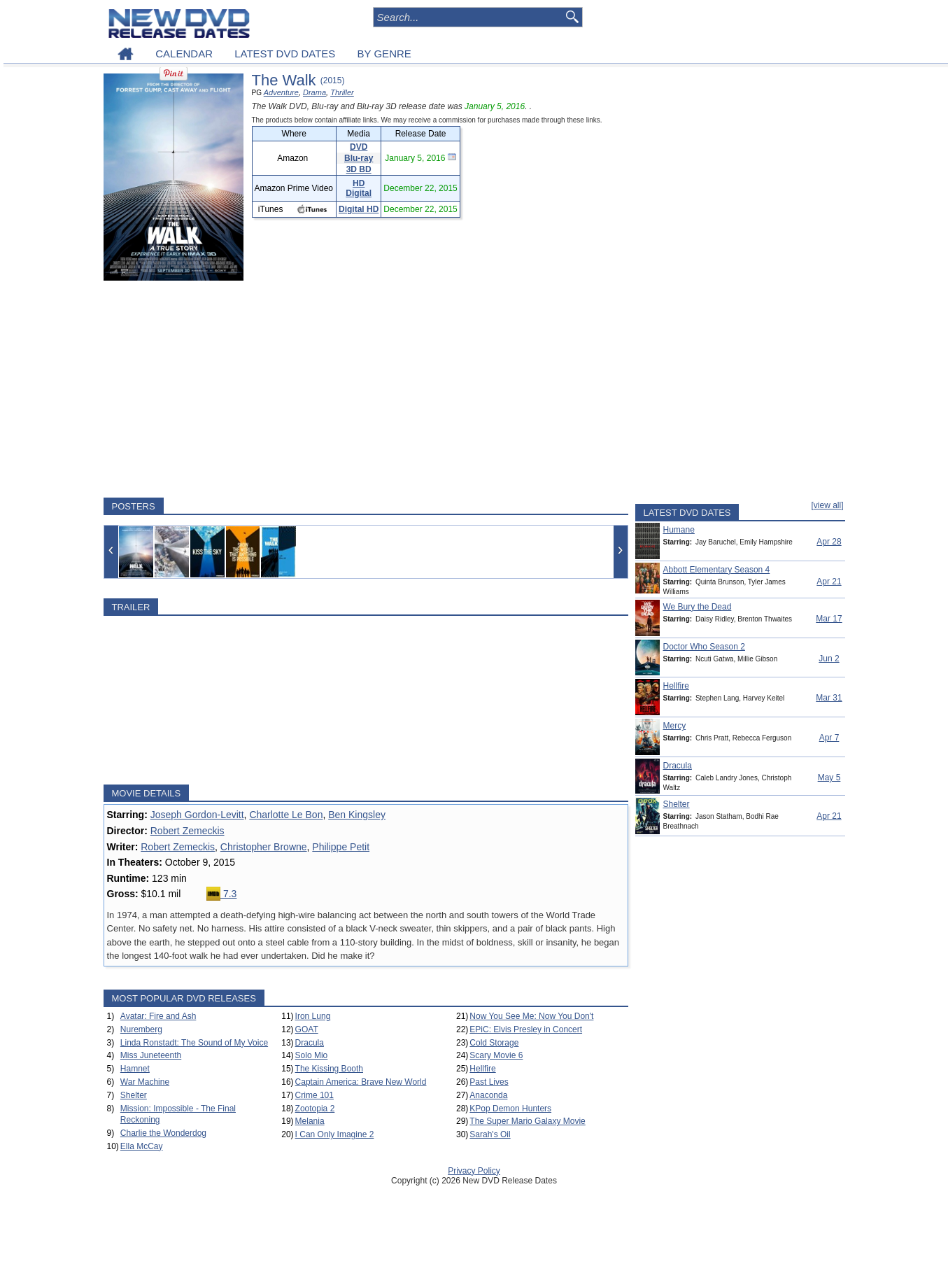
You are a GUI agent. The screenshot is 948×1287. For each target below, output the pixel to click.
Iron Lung (313, 1016)
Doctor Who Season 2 (704, 647)
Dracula (309, 1043)
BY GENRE (384, 53)
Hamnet (135, 1069)
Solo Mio (311, 1055)
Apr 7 (829, 738)
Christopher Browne (263, 846)
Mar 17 (829, 619)
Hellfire (482, 1069)
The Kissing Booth (329, 1069)
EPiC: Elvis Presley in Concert (525, 1029)
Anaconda (488, 1095)
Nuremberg (141, 1029)
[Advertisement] (366, 389)
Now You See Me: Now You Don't (531, 1016)
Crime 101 (314, 1095)
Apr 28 (828, 542)
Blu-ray (358, 158)
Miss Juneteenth (150, 1055)
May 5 (829, 777)
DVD (358, 147)
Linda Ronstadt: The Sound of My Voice (194, 1043)
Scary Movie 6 (496, 1055)
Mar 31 (829, 698)
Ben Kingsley (356, 814)
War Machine (144, 1082)
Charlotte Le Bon (286, 814)
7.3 (221, 893)
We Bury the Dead (697, 607)
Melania (310, 1121)
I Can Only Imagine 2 (334, 1134)
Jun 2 (829, 658)
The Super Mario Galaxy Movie (527, 1121)
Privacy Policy (474, 1171)
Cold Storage (493, 1043)
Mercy (674, 726)
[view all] (827, 505)
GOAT (306, 1029)
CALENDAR (184, 53)
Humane (679, 530)
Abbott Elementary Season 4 (716, 570)
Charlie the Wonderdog (163, 1133)
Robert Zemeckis (187, 830)
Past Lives (488, 1082)
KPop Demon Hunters (510, 1108)
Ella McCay (141, 1146)
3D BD (359, 169)
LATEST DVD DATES (284, 53)
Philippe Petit (340, 846)
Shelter (133, 1095)
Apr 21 (828, 581)
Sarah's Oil (489, 1134)
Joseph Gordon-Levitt (197, 814)
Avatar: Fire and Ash (158, 1016)
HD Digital (359, 188)
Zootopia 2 (315, 1108)
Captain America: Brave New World (361, 1082)
